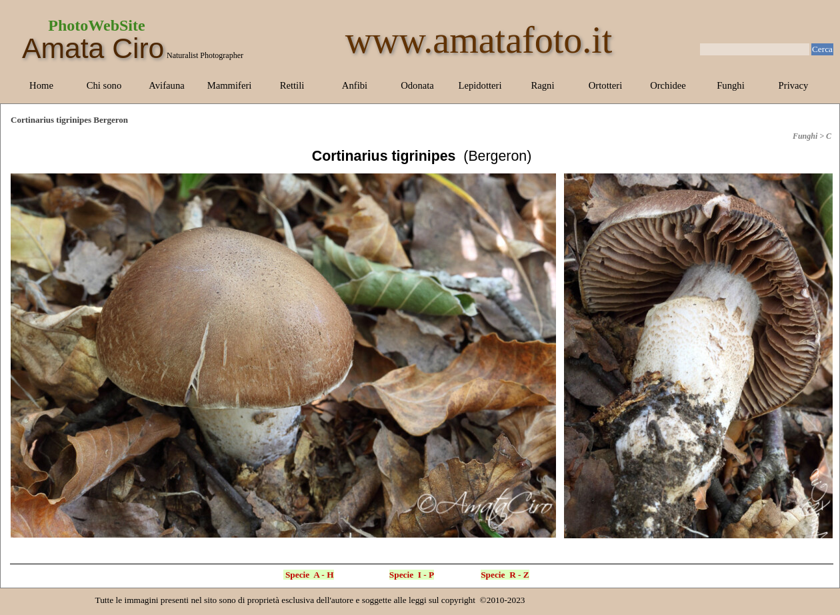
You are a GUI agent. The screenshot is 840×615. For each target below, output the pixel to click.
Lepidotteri (479, 85)
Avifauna (166, 85)
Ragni (542, 85)
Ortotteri (605, 85)
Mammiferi (229, 85)
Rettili (292, 85)
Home (41, 85)
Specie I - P (411, 575)
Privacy (794, 85)
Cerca (822, 49)
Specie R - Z (505, 575)
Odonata (417, 85)
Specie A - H (309, 575)
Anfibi (354, 85)
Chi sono (104, 85)
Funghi (731, 85)
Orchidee (668, 85)
